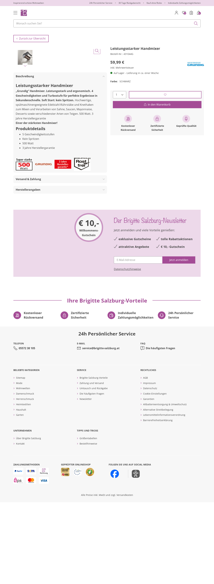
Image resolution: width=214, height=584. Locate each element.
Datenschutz (150, 470)
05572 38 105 (27, 430)
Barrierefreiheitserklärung (158, 502)
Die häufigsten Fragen (160, 430)
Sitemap (20, 459)
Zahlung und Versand (92, 464)
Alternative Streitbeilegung (158, 491)
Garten (20, 496)
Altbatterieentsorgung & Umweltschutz (165, 486)
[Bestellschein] (191, 13)
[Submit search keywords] (196, 23)
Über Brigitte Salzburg (28, 519)
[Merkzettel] (184, 13)
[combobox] (107, 23)
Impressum (149, 464)
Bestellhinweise (88, 525)
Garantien (148, 480)
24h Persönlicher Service (100, 3)
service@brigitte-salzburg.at (101, 430)
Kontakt (20, 525)
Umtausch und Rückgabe (94, 470)
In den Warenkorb (157, 110)
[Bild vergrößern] (97, 140)
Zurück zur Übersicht (31, 44)
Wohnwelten (23, 470)
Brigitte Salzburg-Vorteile (94, 459)
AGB (145, 459)
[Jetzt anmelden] (178, 341)
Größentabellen (88, 519)
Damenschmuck (25, 475)
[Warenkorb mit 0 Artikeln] (199, 13)
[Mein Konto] (177, 13)
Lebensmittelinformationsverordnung (164, 496)
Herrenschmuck (25, 480)
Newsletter (86, 480)
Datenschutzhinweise (127, 351)
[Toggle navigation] (15, 13)
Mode (19, 464)
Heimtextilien (23, 486)
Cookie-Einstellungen (155, 475)
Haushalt (21, 491)
